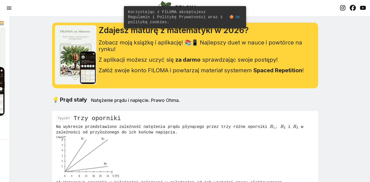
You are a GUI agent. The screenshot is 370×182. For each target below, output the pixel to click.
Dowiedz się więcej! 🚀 (35, 123)
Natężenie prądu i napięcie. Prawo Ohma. (170, 104)
